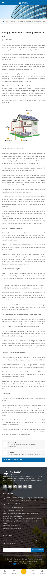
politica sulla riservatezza (26, 561)
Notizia (13, 21)
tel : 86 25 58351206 (13, 504)
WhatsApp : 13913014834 (15, 510)
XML (10, 561)
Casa (5, 21)
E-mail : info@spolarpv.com (15, 507)
